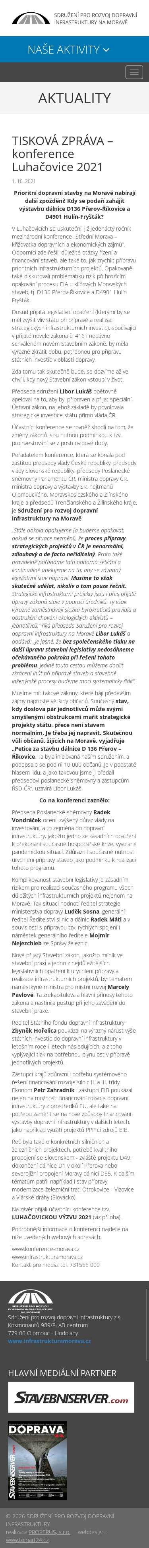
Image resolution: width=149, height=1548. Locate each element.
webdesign (91, 1532)
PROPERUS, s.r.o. (49, 1532)
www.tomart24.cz (27, 1540)
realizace (16, 1532)
